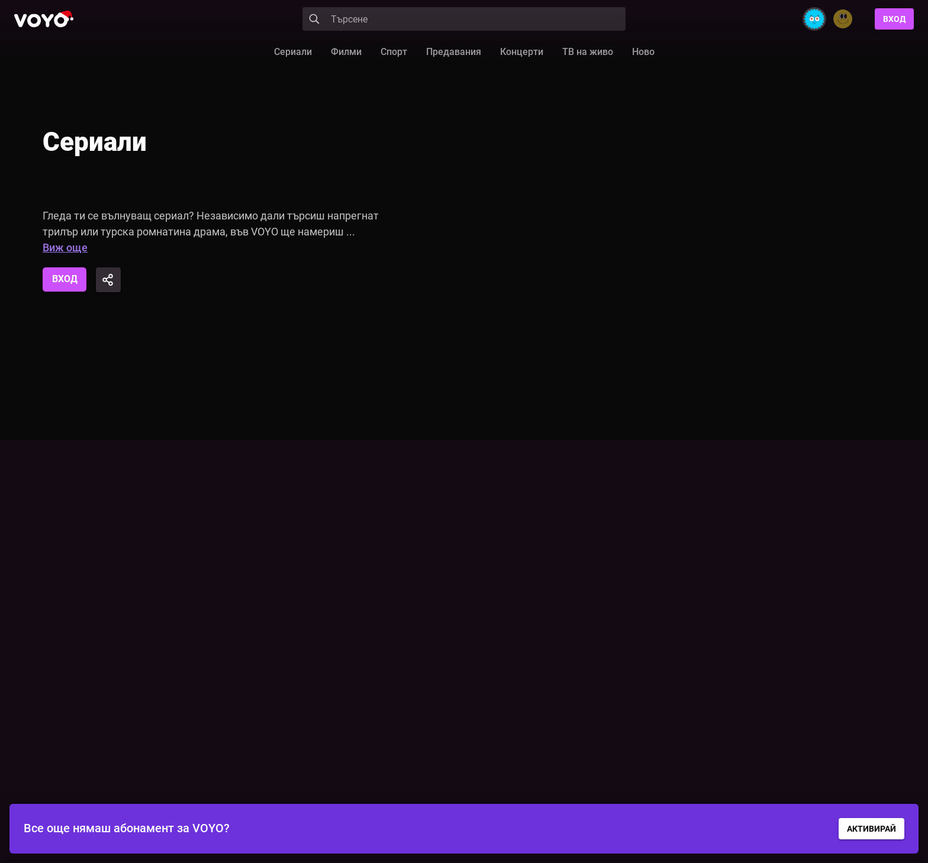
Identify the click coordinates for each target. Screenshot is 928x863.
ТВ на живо (587, 51)
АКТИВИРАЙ (871, 828)
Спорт (394, 51)
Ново (643, 51)
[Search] (464, 19)
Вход (894, 19)
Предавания (453, 51)
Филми (346, 51)
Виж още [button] (65, 247)
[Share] (108, 279)
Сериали (293, 51)
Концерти (521, 51)
